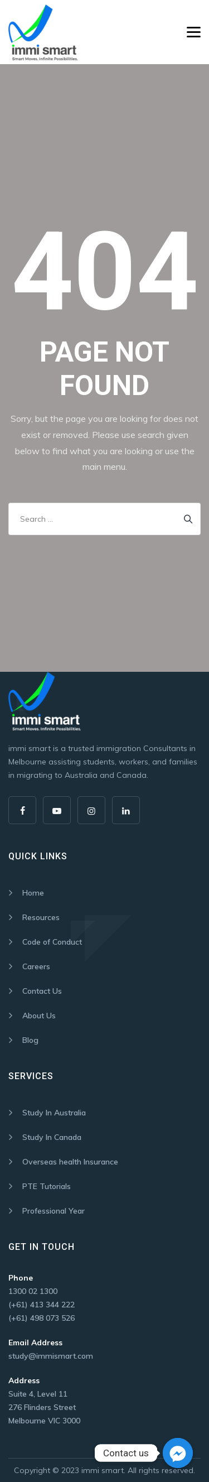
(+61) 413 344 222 (41, 1305)
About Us (39, 1016)
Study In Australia (54, 1113)
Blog (30, 1040)
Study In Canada (51, 1137)
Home (33, 893)
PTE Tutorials (46, 1186)
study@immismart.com (50, 1356)
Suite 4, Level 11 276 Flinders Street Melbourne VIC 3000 (44, 1407)
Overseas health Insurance (70, 1162)
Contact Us (42, 991)
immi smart (102, 1470)
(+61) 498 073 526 (41, 1318)
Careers (36, 966)
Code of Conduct (52, 942)
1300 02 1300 (32, 1291)
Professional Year (53, 1211)
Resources (41, 917)
